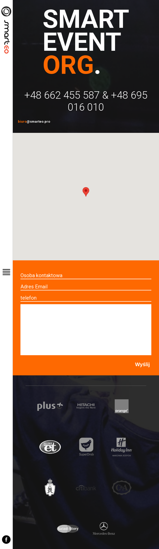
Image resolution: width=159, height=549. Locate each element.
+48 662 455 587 (62, 95)
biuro (34, 121)
